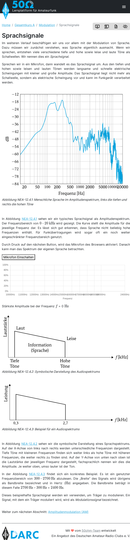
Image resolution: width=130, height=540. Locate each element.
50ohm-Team (91, 530)
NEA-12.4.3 (37, 474)
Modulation (47, 25)
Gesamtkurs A (25, 25)
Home (6, 25)
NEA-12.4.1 (29, 219)
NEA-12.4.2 (29, 444)
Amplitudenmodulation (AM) (68, 512)
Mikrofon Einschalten (18, 257)
